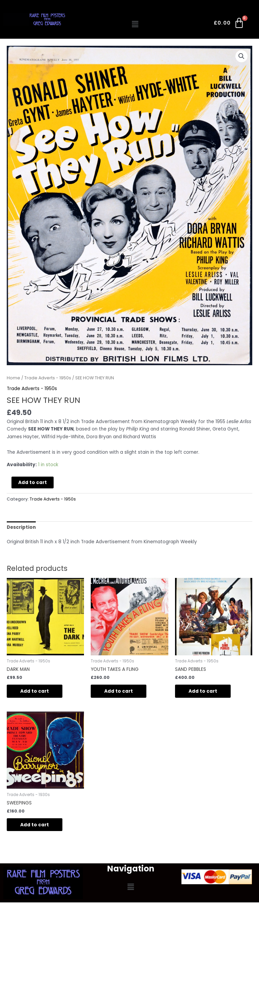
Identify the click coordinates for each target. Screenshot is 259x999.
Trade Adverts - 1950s (47, 378)
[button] (135, 24)
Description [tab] (21, 527)
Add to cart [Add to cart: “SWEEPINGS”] (34, 825)
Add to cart (32, 482)
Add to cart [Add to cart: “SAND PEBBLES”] (203, 691)
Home (13, 378)
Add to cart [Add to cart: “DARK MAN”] (34, 691)
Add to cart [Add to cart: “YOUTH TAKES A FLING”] (118, 691)
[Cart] (229, 24)
